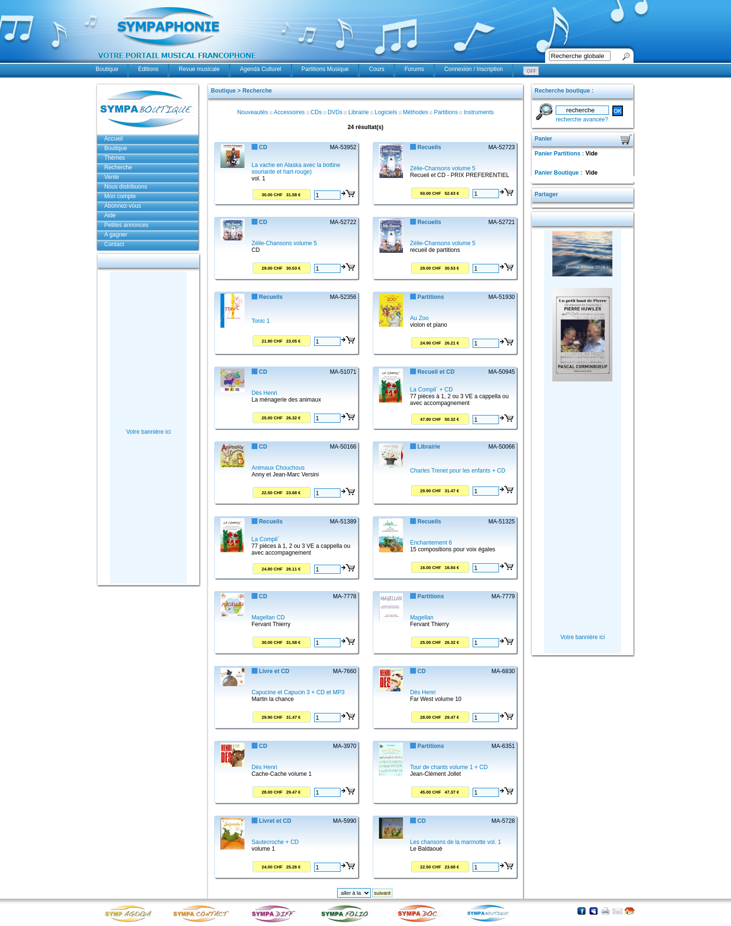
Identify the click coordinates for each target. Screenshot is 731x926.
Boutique (107, 69)
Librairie (358, 112)
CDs (316, 112)
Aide (110, 215)
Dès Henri (264, 393)
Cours (376, 69)
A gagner (115, 234)
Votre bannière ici (148, 431)
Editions (148, 69)
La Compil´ (266, 539)
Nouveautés (252, 112)
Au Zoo (419, 318)
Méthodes (415, 112)
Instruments (478, 112)
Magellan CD (268, 617)
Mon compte (120, 196)
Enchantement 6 (431, 542)
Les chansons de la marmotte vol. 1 (455, 842)
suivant (382, 893)
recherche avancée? (582, 119)
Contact (114, 244)
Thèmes (114, 157)
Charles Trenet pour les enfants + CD (457, 470)
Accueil (113, 138)
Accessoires (289, 112)
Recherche (118, 167)
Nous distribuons (125, 186)
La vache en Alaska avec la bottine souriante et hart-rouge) (296, 168)
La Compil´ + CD (431, 389)
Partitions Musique (325, 69)
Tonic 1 (261, 321)
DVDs (335, 112)
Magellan (422, 617)
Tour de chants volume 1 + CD (449, 767)
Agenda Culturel (260, 69)
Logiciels (386, 112)
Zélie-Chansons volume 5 (442, 168)
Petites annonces (126, 225)
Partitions (446, 112)
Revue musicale (199, 69)
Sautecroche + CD (275, 842)
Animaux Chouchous (278, 467)
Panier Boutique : (559, 172)
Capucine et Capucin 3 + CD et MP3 (298, 692)
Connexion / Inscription (473, 69)
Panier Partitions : (560, 153)
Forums (414, 69)
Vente (111, 177)
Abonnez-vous (122, 205)
